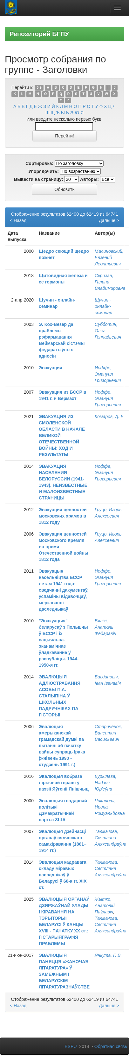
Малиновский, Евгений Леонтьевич (109, 257)
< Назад (18, 220)
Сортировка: (39, 163)
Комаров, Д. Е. (110, 416)
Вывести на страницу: (38, 179)
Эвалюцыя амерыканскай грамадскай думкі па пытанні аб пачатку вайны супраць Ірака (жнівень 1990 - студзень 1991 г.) (62, 745)
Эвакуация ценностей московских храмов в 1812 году (63, 516)
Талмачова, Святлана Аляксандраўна (110, 838)
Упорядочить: (43, 171)
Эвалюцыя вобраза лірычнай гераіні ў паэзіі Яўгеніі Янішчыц (64, 782)
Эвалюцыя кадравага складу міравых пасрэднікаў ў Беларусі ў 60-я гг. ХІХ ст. (62, 875)
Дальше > (109, 220)
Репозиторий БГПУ (39, 33)
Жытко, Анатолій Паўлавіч (105, 905)
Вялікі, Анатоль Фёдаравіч (105, 627)
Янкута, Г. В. (108, 955)
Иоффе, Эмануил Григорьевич (108, 374)
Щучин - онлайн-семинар (103, 306)
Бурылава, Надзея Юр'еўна (105, 782)
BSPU (70, 1046)
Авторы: (89, 179)
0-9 (39, 88)
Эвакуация (50, 367)
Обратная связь (110, 1046)
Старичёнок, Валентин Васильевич (108, 733)
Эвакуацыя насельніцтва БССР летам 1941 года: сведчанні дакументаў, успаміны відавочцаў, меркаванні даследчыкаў (64, 590)
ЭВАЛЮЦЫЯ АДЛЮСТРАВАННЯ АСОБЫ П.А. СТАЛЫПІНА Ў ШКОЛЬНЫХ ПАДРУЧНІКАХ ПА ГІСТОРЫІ (59, 695)
